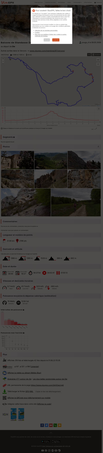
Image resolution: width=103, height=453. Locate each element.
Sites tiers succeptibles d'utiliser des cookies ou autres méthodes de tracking (50, 35)
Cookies (37, 32)
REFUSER (47, 40)
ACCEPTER (56, 40)
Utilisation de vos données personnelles (46, 30)
